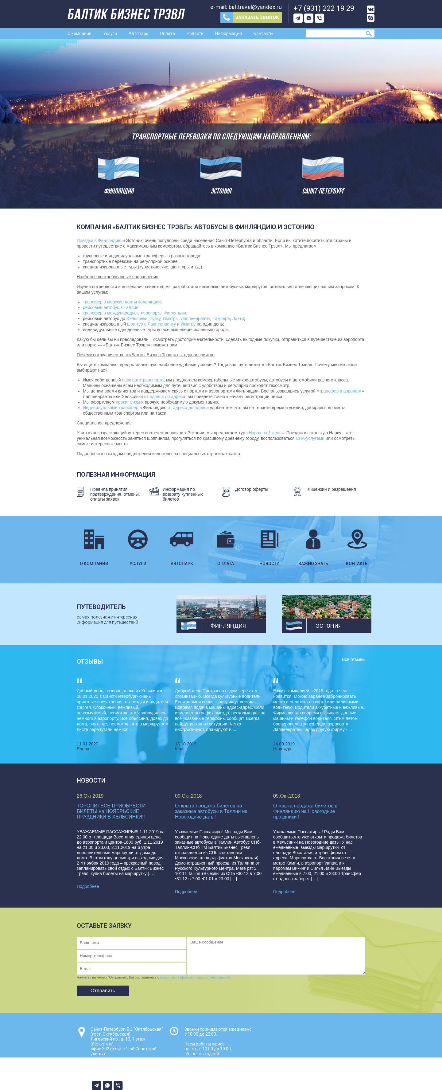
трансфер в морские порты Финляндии (122, 301)
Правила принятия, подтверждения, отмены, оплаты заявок (115, 494)
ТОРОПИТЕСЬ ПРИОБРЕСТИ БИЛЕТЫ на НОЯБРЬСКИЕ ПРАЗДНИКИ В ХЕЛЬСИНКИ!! (111, 811)
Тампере (221, 318)
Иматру (188, 324)
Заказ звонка (251, 17)
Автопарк (138, 33)
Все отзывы (353, 659)
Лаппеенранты (195, 318)
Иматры (170, 318)
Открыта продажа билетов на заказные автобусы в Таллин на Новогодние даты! (211, 811)
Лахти (238, 318)
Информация (228, 33)
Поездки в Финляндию (99, 240)
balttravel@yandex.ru (255, 7)
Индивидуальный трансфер (110, 407)
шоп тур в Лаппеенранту (151, 324)
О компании (79, 33)
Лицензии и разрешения (332, 489)
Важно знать (313, 541)
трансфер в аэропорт (340, 391)
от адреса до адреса (164, 396)
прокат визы (128, 402)
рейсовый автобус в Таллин (110, 307)
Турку (155, 318)
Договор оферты (251, 489)
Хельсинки (137, 318)
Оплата (167, 33)
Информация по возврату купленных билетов (183, 494)
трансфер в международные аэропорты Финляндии (134, 313)
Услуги (110, 33)
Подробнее (88, 886)
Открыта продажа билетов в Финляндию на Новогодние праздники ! (305, 811)
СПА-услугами (310, 438)
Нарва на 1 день (265, 432)
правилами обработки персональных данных (195, 977)
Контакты (263, 33)
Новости (195, 33)
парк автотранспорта (142, 379)
